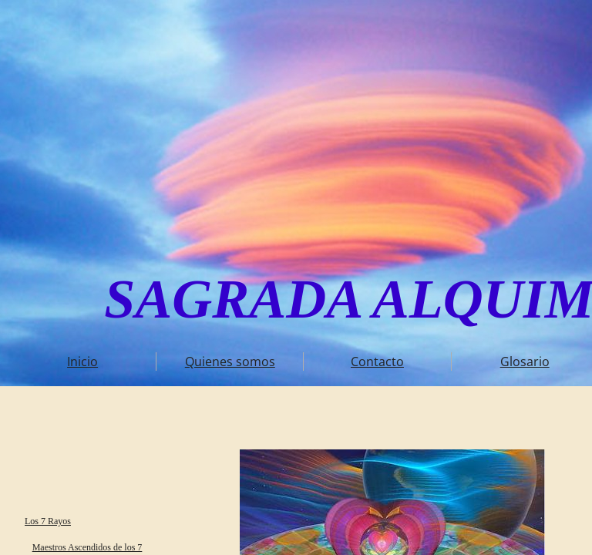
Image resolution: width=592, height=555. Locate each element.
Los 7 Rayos (48, 521)
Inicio (82, 361)
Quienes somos (230, 361)
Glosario (525, 361)
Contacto (377, 361)
